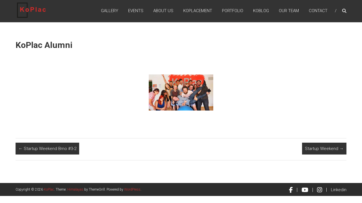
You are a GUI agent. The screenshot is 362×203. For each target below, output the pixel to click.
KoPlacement (197, 11)
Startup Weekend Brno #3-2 (47, 148)
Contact (318, 11)
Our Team (289, 11)
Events (135, 11)
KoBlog (261, 11)
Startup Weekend (324, 148)
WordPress (132, 189)
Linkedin (338, 189)
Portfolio (232, 11)
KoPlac (49, 189)
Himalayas (75, 189)
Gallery (109, 11)
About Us (163, 11)
